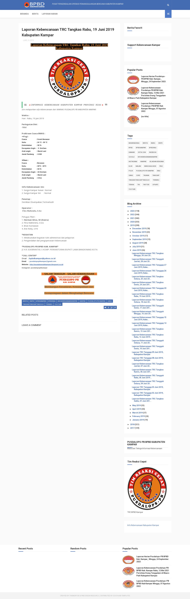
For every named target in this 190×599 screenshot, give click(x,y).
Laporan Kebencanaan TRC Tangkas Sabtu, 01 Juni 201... (148, 400)
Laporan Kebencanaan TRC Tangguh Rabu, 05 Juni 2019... (148, 376)
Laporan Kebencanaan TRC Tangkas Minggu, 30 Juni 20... (148, 254)
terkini (131, 185)
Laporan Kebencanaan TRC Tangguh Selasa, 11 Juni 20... (148, 341)
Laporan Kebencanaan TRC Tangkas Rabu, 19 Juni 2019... (148, 295)
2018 (132, 424)
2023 (132, 211)
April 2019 (136, 409)
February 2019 (138, 416)
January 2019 (138, 420)
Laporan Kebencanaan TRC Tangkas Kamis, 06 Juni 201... (148, 371)
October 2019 (138, 236)
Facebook (152, 152)
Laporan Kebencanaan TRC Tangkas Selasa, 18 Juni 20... (148, 301)
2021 (132, 218)
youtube (58, 304)
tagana (146, 175)
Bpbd (131, 148)
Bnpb (32, 301)
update (155, 185)
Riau (158, 171)
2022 (132, 214)
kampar (83, 301)
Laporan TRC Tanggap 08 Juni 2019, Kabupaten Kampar (147, 359)
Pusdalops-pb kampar (96, 301)
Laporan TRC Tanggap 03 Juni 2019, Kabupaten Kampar (147, 388)
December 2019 (139, 228)
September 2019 (139, 239)
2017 (132, 428)
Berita (35, 14)
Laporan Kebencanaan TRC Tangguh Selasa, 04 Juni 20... (148, 382)
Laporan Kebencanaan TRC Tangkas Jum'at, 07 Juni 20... (148, 365)
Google (131, 157)
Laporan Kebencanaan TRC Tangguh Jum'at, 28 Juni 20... (148, 260)
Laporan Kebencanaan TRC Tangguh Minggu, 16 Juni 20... (148, 312)
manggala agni (150, 166)
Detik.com (142, 152)
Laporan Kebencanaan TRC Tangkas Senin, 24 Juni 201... (148, 283)
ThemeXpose (74, 596)
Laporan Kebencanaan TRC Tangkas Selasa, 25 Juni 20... (148, 277)
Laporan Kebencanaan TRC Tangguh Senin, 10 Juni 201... (148, 347)
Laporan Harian (50, 14)
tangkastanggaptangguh (33, 304)
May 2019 (136, 405)
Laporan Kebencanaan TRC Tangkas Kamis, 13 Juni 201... (148, 330)
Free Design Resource (90, 596)
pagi (161, 166)
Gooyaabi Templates (121, 596)
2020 (132, 222)
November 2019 (139, 232)
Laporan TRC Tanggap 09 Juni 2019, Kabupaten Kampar (147, 353)
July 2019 (136, 247)
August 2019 (138, 243)
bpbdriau (52, 301)
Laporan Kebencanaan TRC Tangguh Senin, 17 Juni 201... (148, 307)
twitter (146, 185)
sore (138, 175)
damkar (132, 152)
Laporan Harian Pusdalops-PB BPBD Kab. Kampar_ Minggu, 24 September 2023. (153, 79)
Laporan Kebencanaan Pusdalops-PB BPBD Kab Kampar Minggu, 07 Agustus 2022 (153, 583)
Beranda (24, 14)
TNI (138, 185)
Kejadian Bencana (157, 161)
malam (138, 166)
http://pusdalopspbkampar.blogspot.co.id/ (46, 264)
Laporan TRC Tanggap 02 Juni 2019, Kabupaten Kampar (147, 394)
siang (110, 301)
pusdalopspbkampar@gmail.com (43, 261)
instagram (133, 161)
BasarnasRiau (134, 143)
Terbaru (49, 304)
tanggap (155, 175)
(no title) (145, 116)
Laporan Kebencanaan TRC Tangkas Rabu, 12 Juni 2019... (148, 336)
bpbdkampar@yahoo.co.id (42, 258)
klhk (130, 166)
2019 (132, 225)
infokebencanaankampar (67, 301)
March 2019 (137, 413)
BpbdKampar (41, 301)
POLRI (131, 171)
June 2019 (137, 250)
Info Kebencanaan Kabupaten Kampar (143, 525)
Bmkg (153, 143)
